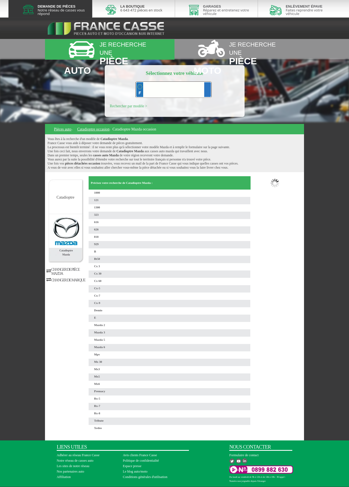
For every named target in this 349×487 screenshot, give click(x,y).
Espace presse (132, 466)
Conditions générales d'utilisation (145, 477)
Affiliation (64, 477)
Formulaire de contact (243, 455)
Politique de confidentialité (141, 460)
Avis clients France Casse (140, 455)
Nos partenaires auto (70, 471)
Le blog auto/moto (135, 471)
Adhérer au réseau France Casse (78, 455)
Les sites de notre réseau (73, 466)
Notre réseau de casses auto (75, 460)
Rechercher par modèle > (128, 106)
